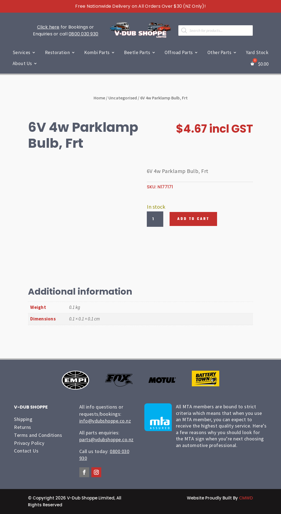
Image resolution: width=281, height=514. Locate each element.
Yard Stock (257, 52)
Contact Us (26, 451)
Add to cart (193, 219)
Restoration (57, 52)
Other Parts (219, 52)
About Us (22, 63)
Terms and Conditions (38, 435)
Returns (22, 427)
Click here (48, 27)
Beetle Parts (137, 52)
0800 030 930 (83, 34)
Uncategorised (122, 97)
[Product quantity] (155, 219)
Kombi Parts (97, 52)
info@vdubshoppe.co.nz (105, 421)
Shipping (23, 419)
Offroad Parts (179, 52)
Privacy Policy (29, 443)
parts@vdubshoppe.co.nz (106, 439)
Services (21, 52)
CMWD (246, 498)
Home (99, 97)
